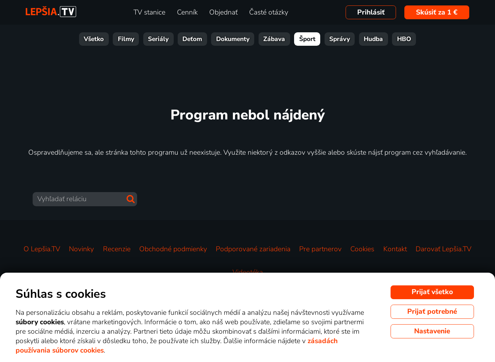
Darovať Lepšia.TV (443, 249)
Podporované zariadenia (253, 249)
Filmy (126, 39)
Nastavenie (432, 331)
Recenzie (117, 249)
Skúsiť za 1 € (437, 12)
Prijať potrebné (432, 311)
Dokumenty (232, 39)
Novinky (81, 249)
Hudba (373, 39)
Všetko (94, 39)
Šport (307, 39)
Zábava (274, 39)
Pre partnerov (320, 249)
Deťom (192, 39)
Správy (339, 39)
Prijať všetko (432, 292)
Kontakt (395, 249)
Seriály (158, 39)
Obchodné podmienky (173, 249)
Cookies (362, 249)
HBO (404, 39)
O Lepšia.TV (42, 249)
